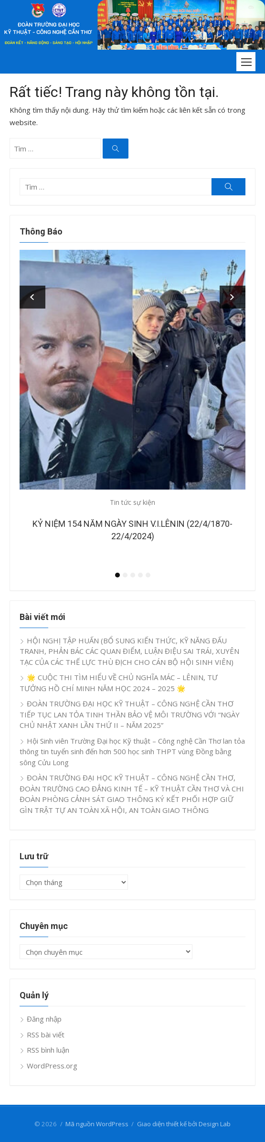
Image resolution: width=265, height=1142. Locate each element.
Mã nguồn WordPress (96, 1124)
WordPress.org (52, 1065)
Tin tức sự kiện (132, 502)
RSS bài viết (45, 1034)
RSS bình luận (48, 1050)
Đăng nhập (44, 1019)
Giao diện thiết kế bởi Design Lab (184, 1124)
